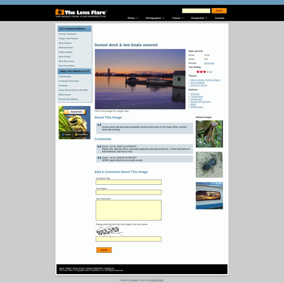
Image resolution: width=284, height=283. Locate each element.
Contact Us (109, 268)
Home (61, 268)
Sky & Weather (198, 83)
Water (193, 104)
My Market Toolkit (156, 280)
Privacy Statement (94, 268)
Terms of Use (79, 268)
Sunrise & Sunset (199, 85)
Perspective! (197, 18)
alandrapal (209, 63)
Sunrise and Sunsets (201, 101)
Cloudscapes (197, 96)
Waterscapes (197, 107)
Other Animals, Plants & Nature (206, 80)
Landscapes (196, 99)
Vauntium (134, 280)
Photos (131, 18)
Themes (176, 18)
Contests (219, 18)
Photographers (153, 18)
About (68, 268)
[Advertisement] (74, 197)
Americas (195, 94)
